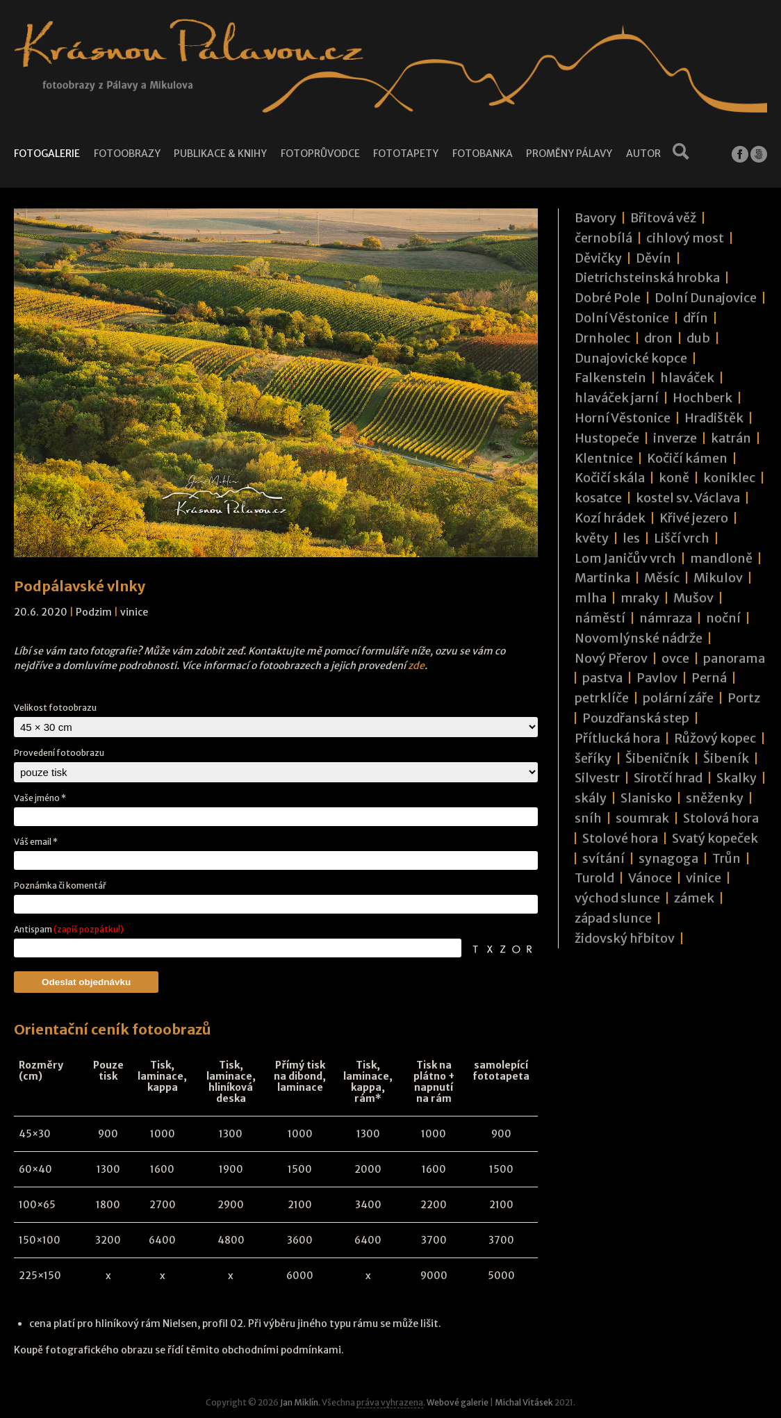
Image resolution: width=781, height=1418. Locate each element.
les (631, 538)
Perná (709, 678)
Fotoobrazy (127, 153)
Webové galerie (457, 1402)
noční (723, 618)
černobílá (603, 238)
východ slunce (617, 898)
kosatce (598, 498)
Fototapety (405, 153)
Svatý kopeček (715, 838)
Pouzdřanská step (635, 718)
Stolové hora (620, 838)
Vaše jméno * (40, 798)
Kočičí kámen (687, 458)
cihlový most (685, 238)
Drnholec (602, 338)
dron (658, 338)
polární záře (678, 698)
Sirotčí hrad (668, 778)
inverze (675, 438)
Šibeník (726, 758)
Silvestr (597, 778)
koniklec (729, 478)
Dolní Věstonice (622, 318)
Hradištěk (713, 418)
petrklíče (602, 698)
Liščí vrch (681, 538)
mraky (639, 598)
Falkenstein (610, 378)
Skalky (736, 778)
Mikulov (718, 578)
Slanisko (646, 798)
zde (416, 665)
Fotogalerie (47, 153)
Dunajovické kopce (631, 358)
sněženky (714, 798)
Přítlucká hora (617, 738)
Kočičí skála (610, 478)
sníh (588, 818)
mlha (591, 598)
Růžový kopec (715, 738)
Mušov (693, 598)
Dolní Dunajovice (706, 298)
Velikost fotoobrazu (55, 707)
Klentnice (604, 458)
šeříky (593, 758)
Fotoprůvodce (319, 153)
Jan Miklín (299, 1402)
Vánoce (650, 878)
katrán (731, 438)
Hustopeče (607, 438)
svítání (603, 858)
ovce (675, 658)
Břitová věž (663, 218)
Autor (642, 153)
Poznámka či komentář (60, 885)
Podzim (94, 612)
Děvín (653, 258)
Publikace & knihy (220, 153)
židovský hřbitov (625, 938)
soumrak (642, 818)
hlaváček (687, 378)
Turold (594, 878)
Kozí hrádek (610, 518)
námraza (665, 618)
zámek (694, 898)
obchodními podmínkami (281, 1350)
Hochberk (702, 398)
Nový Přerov (611, 658)
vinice (134, 612)
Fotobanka (482, 153)
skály (591, 798)
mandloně (721, 558)
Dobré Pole (608, 298)
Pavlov (656, 678)
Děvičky (598, 258)
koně (674, 478)
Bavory (595, 218)
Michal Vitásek (524, 1402)
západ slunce (613, 918)
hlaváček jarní (617, 398)
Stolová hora (721, 818)
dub (698, 338)
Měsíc (662, 578)
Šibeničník (657, 758)
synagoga (668, 858)
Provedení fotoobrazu (59, 753)
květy (592, 538)
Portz (743, 698)
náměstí (600, 618)
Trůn (726, 858)
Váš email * (36, 841)
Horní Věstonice (623, 418)
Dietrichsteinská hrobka (647, 278)
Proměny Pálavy (568, 153)
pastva (602, 678)
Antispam (69, 929)
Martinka (602, 578)
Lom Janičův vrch (625, 558)
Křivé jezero (693, 518)
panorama (734, 658)
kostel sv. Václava (688, 498)
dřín (695, 318)
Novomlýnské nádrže (638, 638)
